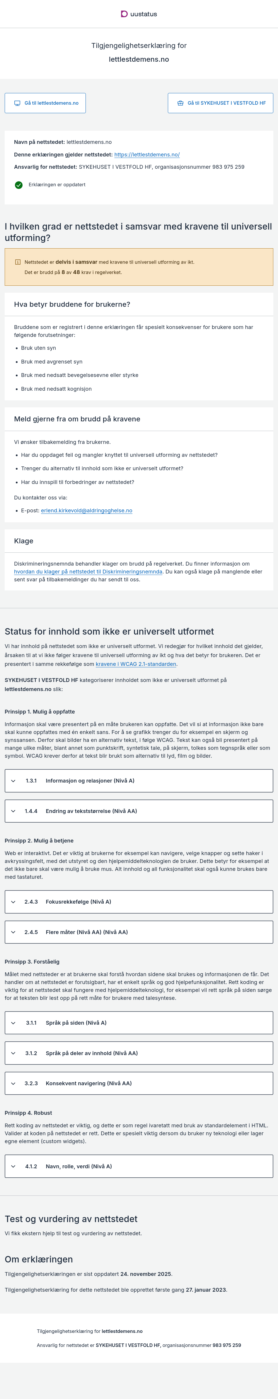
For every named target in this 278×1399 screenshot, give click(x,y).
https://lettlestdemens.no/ (147, 154)
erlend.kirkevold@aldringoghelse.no (86, 510)
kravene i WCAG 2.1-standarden (136, 664)
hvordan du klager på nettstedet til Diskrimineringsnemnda (88, 571)
